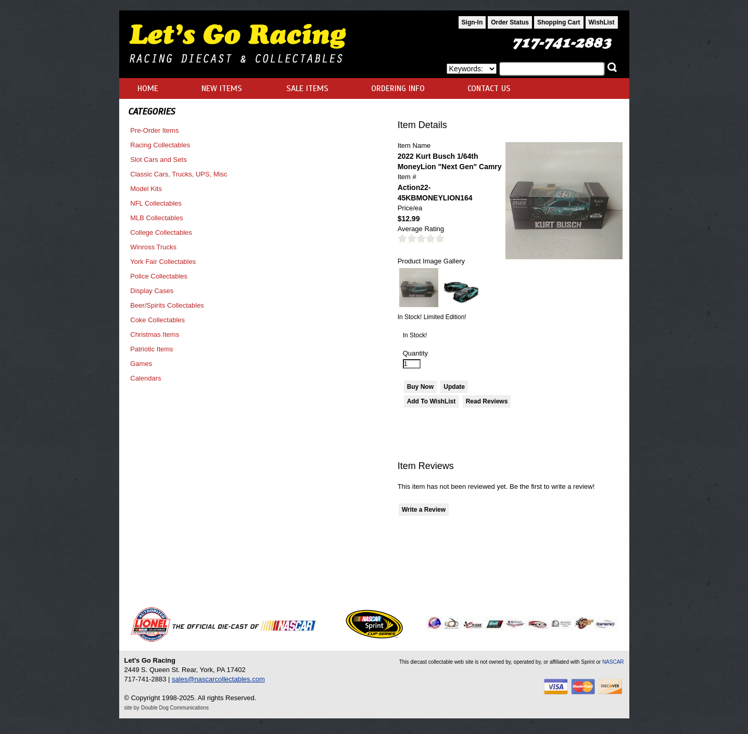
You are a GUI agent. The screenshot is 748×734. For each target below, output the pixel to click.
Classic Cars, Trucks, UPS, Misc (178, 174)
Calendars (145, 378)
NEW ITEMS (221, 88)
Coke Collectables (157, 320)
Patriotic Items (151, 349)
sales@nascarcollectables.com (218, 679)
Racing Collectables (160, 145)
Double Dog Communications (175, 708)
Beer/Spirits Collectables (167, 305)
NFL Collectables (156, 203)
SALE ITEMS (307, 88)
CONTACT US (489, 88)
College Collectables (161, 232)
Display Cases (151, 291)
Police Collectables (158, 276)
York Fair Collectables (163, 261)
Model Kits (146, 189)
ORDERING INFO (398, 88)
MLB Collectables (156, 218)
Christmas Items (154, 334)
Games (141, 364)
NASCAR (613, 662)
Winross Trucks (153, 247)
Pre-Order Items (154, 130)
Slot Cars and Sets (158, 159)
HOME (147, 88)
